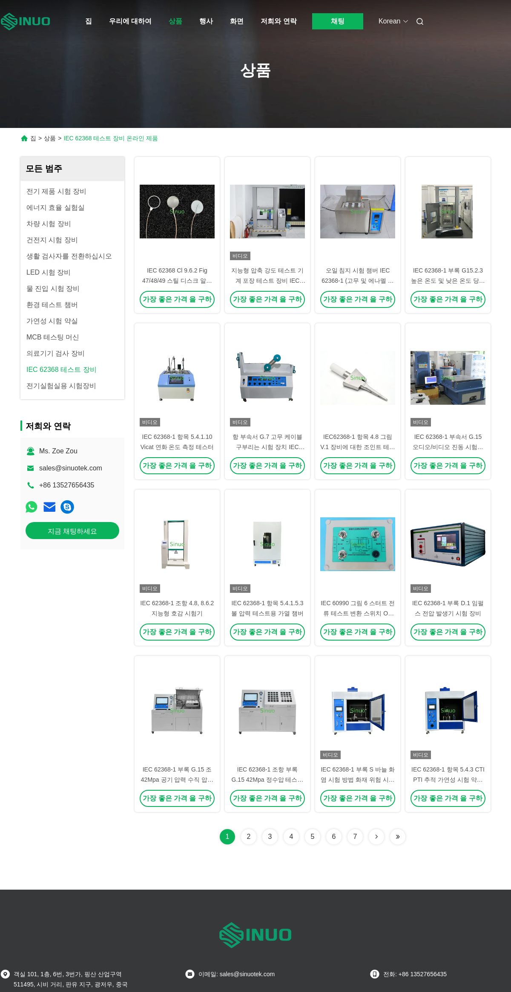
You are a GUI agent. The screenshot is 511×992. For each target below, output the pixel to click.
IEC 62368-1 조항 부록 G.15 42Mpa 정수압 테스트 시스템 (268, 779)
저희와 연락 (278, 21)
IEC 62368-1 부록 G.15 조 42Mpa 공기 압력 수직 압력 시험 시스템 (177, 779)
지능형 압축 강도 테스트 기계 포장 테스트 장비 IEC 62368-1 (267, 280)
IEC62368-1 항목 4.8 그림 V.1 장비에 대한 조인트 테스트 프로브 (357, 447)
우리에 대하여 (130, 21)
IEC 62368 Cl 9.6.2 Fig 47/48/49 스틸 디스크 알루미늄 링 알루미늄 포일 (177, 280)
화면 (237, 21)
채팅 (337, 21)
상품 (175, 21)
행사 (206, 21)
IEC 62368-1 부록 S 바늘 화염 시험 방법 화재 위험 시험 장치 (358, 779)
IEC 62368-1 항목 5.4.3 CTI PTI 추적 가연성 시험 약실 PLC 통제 (448, 779)
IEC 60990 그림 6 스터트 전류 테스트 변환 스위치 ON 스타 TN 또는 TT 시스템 (358, 613)
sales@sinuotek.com (70, 468)
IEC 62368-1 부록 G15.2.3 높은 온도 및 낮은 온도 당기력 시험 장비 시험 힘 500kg (448, 280)
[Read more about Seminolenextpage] (376, 836)
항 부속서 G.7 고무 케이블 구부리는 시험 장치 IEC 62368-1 (267, 447)
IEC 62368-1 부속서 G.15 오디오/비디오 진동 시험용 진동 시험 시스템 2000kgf (448, 447)
